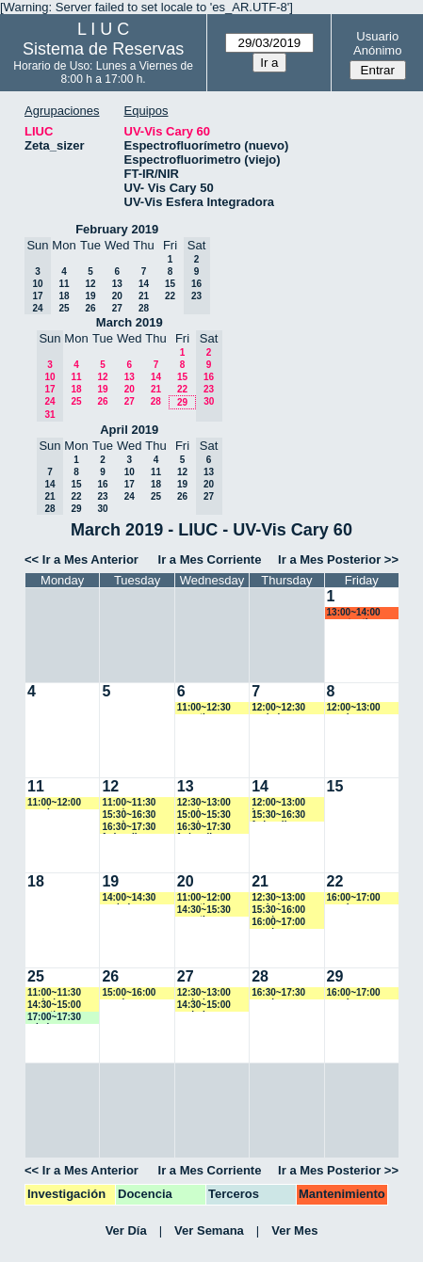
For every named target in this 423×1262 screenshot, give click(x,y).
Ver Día (126, 1230)
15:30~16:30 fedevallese (278, 815)
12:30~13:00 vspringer (204, 803)
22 (170, 296)
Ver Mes (294, 1230)
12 (90, 284)
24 (129, 496)
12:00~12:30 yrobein (278, 708)
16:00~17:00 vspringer (278, 923)
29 (182, 402)
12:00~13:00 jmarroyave (278, 803)
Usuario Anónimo (377, 43)
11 (63, 284)
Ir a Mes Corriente (210, 559)
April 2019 (129, 430)
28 (143, 308)
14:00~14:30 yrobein (128, 898)
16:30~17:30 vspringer (278, 993)
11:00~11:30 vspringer (128, 803)
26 (90, 308)
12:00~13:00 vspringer (354, 708)
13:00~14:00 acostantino (354, 613)
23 (102, 496)
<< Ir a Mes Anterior (81, 559)
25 (63, 308)
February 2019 (116, 229)
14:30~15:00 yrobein (204, 1005)
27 (117, 308)
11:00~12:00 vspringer (54, 803)
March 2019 (129, 322)
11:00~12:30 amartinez (204, 708)
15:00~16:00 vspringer (128, 993)
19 (90, 296)
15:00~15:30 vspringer (204, 815)
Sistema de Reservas (103, 49)
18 (63, 296)
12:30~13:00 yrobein (278, 898)
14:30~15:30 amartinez (204, 910)
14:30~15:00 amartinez (54, 1005)
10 (129, 472)
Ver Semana (209, 1230)
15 (170, 284)
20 (117, 296)
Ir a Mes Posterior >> (338, 559)
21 (143, 296)
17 (129, 484)
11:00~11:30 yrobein (54, 993)
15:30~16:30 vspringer (128, 815)
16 (102, 484)
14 (143, 284)
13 (117, 284)
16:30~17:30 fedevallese (128, 828)
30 (102, 508)
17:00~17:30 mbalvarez (54, 1018)
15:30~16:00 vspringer (278, 910)
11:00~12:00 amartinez (204, 898)
